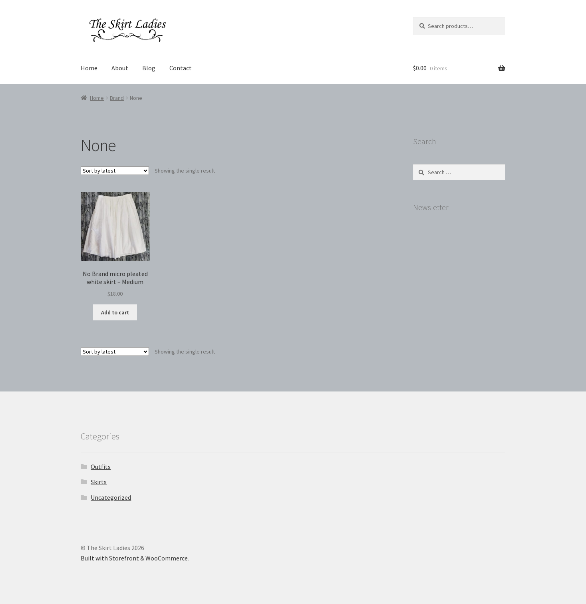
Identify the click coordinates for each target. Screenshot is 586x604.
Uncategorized (111, 497)
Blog (148, 68)
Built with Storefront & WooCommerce (134, 558)
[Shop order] (115, 170)
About (119, 68)
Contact (180, 68)
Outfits (101, 467)
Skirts (99, 482)
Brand (117, 97)
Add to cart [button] (115, 312)
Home (89, 68)
